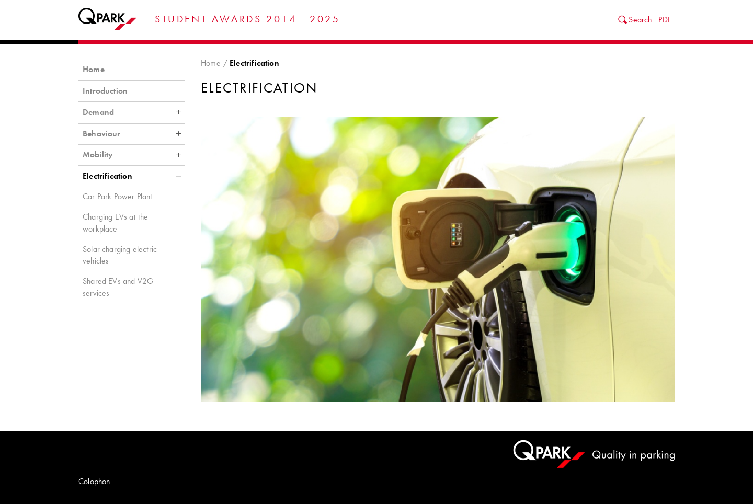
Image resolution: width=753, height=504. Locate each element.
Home (211, 63)
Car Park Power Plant (118, 196)
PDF (664, 20)
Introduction (105, 91)
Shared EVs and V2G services (118, 287)
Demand (134, 112)
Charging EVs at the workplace (115, 223)
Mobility (134, 155)
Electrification (134, 176)
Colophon (94, 481)
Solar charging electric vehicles (120, 255)
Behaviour (134, 134)
